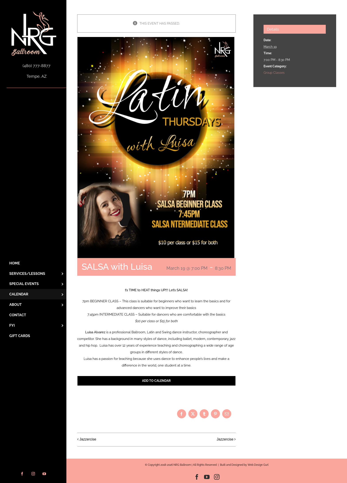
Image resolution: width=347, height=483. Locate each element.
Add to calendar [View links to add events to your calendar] (156, 380)
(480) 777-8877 (36, 65)
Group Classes (274, 72)
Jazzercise (87, 439)
